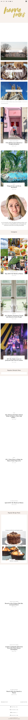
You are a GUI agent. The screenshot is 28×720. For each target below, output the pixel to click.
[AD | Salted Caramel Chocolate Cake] (14, 538)
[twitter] (1, 1)
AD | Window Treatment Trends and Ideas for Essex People (14, 316)
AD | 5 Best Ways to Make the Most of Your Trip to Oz (14, 460)
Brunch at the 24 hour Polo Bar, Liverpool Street (14, 604)
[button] (26, 1)
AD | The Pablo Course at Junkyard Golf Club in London (14, 359)
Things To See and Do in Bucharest (14, 186)
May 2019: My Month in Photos (14, 274)
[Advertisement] (14, 31)
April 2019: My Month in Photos (14, 503)
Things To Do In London (14, 601)
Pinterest (14, 712)
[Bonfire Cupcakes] (14, 553)
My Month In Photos (14, 271)
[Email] (10, 1)
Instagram (14, 709)
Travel (14, 457)
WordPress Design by (14, 718)
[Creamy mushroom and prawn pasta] (14, 522)
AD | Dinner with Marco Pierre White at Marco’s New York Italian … (14, 416)
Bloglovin (14, 715)
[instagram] (3, 1)
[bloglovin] (8, 1)
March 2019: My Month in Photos (14, 692)
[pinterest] (6, 1)
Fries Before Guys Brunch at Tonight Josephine (14, 143)
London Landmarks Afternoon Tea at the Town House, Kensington (14, 648)
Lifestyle (14, 313)
